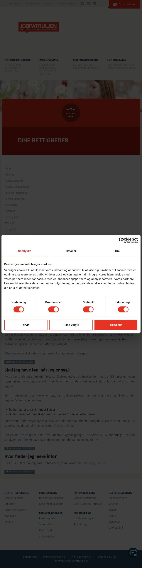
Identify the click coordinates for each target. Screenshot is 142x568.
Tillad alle (116, 324)
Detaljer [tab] (71, 250)
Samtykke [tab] (24, 250)
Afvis (26, 324)
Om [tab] (117, 250)
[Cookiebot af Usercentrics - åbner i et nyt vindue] (121, 240)
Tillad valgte (71, 324)
